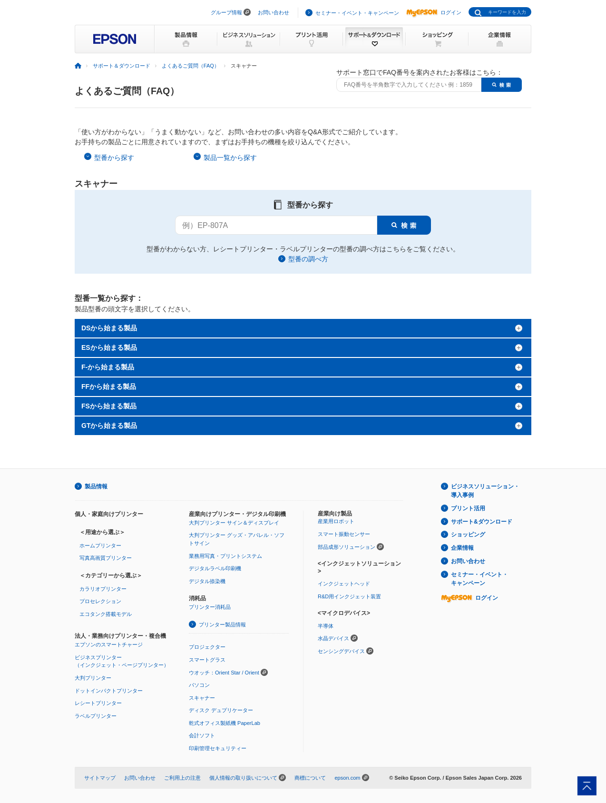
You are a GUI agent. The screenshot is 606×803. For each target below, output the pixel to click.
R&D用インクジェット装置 (349, 596)
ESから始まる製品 (109, 347)
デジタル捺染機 (207, 581)
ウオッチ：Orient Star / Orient (224, 672)
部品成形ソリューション (346, 547)
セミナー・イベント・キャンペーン (357, 13)
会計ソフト (202, 735)
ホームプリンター (100, 545)
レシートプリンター (98, 703)
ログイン (433, 12)
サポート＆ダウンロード (121, 66)
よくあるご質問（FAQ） (190, 66)
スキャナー (202, 698)
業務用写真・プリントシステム (225, 556)
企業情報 (462, 548)
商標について (310, 778)
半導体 (325, 626)
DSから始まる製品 (109, 328)
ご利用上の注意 (182, 778)
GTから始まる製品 (109, 425)
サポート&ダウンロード (481, 521)
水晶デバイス (333, 638)
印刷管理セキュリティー (217, 748)
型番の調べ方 (308, 259)
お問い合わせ (273, 12)
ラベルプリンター (96, 716)
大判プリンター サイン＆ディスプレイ (234, 522)
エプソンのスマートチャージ (109, 644)
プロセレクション (100, 601)
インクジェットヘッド (344, 583)
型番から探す (114, 157)
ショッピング (468, 534)
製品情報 (96, 486)
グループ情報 (226, 12)
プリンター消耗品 (210, 607)
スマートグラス (207, 660)
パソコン (199, 685)
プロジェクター (207, 647)
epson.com (347, 778)
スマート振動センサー (344, 534)
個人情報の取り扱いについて (243, 778)
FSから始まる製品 (109, 406)
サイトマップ (100, 778)
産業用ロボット (336, 521)
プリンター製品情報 (222, 624)
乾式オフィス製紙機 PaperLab (224, 723)
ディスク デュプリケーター (221, 710)
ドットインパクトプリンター (109, 691)
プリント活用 (468, 508)
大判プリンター (93, 678)
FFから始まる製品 (108, 386)
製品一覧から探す (230, 157)
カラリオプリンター (103, 589)
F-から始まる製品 (107, 367)
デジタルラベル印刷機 (215, 568)
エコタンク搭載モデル (105, 614)
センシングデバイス (341, 651)
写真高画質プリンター (105, 558)
